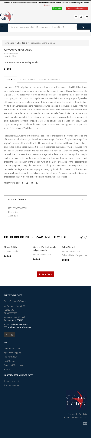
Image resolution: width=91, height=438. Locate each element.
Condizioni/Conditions (13, 365)
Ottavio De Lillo (10, 247)
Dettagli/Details (17, 199)
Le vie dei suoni (11, 381)
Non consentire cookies (77, 8)
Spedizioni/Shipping (12, 352)
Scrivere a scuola (12, 385)
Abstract (10, 79)
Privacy (7, 369)
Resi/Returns (9, 361)
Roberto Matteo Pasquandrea (74, 255)
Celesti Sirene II (68, 247)
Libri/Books (22, 42)
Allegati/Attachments (49, 79)
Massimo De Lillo (11, 251)
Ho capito (57, 8)
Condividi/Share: (12, 183)
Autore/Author (27, 79)
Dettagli (47, 5)
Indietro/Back (45, 274)
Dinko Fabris (11, 56)
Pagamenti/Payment (12, 356)
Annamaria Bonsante (42, 254)
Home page (9, 42)
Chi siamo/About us (12, 348)
